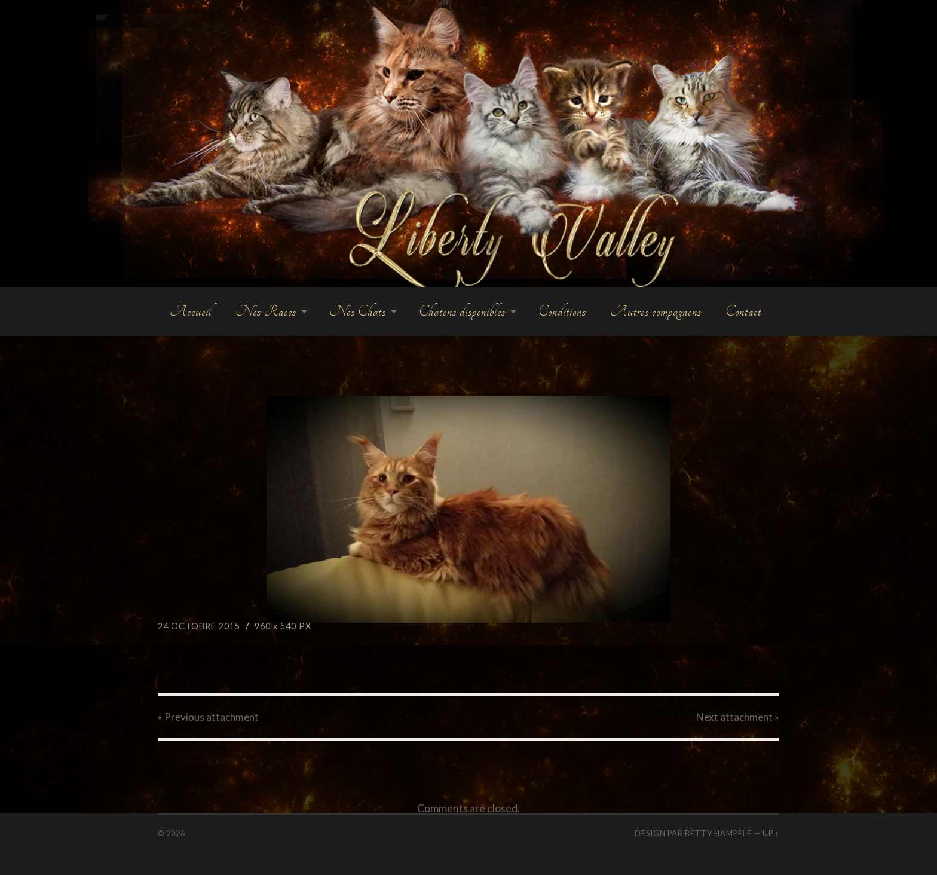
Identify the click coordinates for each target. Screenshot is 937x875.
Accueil (191, 311)
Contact (743, 311)
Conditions (562, 311)
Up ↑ (771, 833)
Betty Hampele (718, 833)
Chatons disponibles (462, 311)
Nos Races (265, 311)
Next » (737, 717)
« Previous (208, 717)
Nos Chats (357, 311)
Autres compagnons (656, 311)
